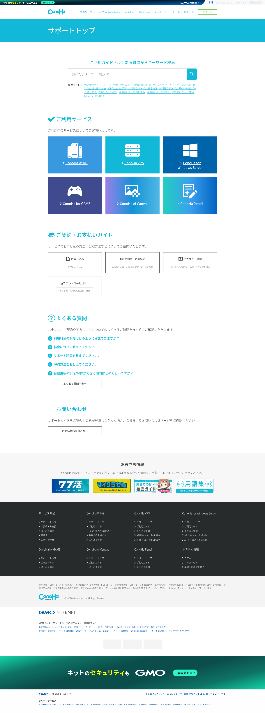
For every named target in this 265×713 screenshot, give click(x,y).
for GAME (130, 12)
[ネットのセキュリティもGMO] (28, 2)
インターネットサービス (49, 704)
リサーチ (142, 704)
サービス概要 (205, 587)
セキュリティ (108, 704)
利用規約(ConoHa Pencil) (209, 584)
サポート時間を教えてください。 (77, 355)
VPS (92, 12)
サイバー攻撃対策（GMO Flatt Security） (131, 631)
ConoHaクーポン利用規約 (115, 584)
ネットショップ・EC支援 (73, 704)
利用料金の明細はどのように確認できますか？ (86, 338)
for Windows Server (110, 12)
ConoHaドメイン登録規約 (61, 584)
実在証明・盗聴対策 (47, 631)
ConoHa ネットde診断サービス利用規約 (148, 584)
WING (83, 12)
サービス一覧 (172, 12)
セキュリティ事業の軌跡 (179, 631)
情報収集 (153, 704)
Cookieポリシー (178, 587)
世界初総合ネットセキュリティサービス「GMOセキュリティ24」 (66, 627)
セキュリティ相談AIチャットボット (154, 627)
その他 (205, 704)
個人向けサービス (191, 704)
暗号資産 (177, 704)
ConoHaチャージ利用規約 (88, 584)
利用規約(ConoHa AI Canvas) (182, 584)
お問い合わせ (139, 587)
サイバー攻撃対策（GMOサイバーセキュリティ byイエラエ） (84, 631)
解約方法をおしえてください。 (76, 364)
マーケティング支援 (126, 704)
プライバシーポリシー (158, 587)
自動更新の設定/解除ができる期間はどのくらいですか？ (93, 373)
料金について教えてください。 (76, 347)
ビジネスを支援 (93, 704)
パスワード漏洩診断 (105, 627)
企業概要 (192, 587)
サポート (189, 12)
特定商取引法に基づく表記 (66, 587)
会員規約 (43, 584)
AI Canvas (144, 12)
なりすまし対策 (158, 631)
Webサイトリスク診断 (126, 627)
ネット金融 (165, 704)
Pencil (157, 12)
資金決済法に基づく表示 (92, 587)
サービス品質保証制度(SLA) (118, 587)
